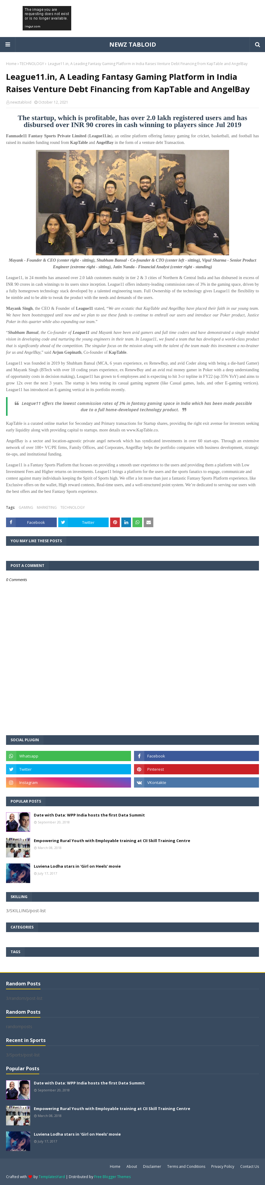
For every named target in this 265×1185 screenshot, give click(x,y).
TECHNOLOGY (32, 63)
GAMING (26, 507)
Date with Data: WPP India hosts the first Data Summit (89, 815)
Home (11, 63)
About (131, 1166)
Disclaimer (152, 1166)
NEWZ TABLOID (132, 44)
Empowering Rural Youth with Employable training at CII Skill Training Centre (112, 840)
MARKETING (47, 507)
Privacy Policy (222, 1166)
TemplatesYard (52, 1176)
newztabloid (20, 102)
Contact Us (249, 1166)
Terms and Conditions (186, 1166)
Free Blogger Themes (112, 1176)
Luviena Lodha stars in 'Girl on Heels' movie (77, 866)
